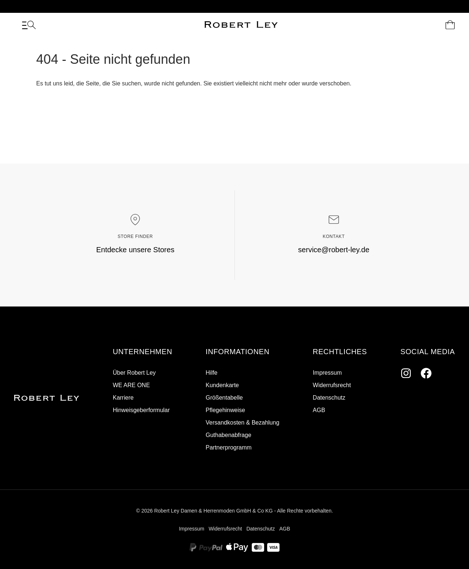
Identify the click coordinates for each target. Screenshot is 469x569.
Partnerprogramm (228, 447)
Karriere (123, 397)
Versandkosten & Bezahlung (242, 422)
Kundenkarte (222, 385)
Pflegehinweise (225, 410)
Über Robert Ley (134, 373)
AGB (319, 410)
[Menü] (29, 24)
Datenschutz (329, 397)
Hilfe (211, 373)
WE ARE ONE (131, 385)
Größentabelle (224, 397)
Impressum (327, 373)
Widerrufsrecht (332, 385)
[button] (142, 352)
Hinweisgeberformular (141, 410)
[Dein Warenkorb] (450, 24)
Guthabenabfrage (228, 435)
